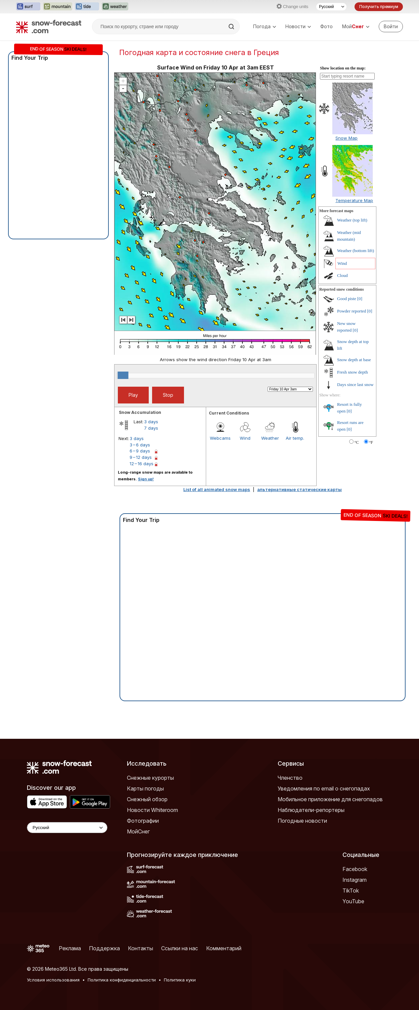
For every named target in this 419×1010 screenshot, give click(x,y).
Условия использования (53, 979)
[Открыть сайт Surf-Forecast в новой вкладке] (28, 6)
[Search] (232, 26)
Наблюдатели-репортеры (311, 810)
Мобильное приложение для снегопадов (330, 799)
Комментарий (223, 948)
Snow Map (346, 138)
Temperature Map (354, 200)
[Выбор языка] (331, 6)
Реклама (70, 948)
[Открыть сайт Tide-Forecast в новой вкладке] (87, 6)
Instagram (354, 879)
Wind (245, 438)
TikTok (350, 890)
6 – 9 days (140, 450)
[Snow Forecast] (48, 26)
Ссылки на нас (179, 948)
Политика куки (180, 979)
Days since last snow (355, 384)
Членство (290, 777)
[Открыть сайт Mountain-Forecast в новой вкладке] (57, 6)
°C (357, 442)
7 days (151, 428)
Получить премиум (378, 6)
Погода (264, 26)
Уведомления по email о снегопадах (324, 788)
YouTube (353, 901)
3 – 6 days (140, 444)
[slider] (123, 375)
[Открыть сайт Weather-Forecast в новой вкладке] (115, 6)
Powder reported (351, 311)
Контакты (140, 948)
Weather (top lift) (352, 220)
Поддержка (104, 948)
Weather (270, 438)
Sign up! (146, 479)
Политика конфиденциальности (122, 979)
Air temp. (295, 438)
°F (371, 442)
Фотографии (143, 820)
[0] (359, 298)
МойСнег (138, 831)
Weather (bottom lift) (355, 250)
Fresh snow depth (352, 372)
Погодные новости (302, 820)
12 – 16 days (141, 463)
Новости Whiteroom (152, 810)
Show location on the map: (343, 68)
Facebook (354, 869)
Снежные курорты (150, 777)
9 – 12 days (141, 457)
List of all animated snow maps (216, 489)
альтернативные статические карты (299, 489)
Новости (298, 26)
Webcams (220, 438)
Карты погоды (145, 788)
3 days (151, 421)
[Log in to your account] (391, 26)
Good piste (346, 298)
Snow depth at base (354, 359)
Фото (326, 26)
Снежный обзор (147, 799)
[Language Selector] (67, 827)
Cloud (342, 275)
